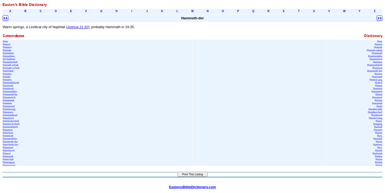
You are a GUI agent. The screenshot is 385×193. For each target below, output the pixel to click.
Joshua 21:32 (77, 27)
